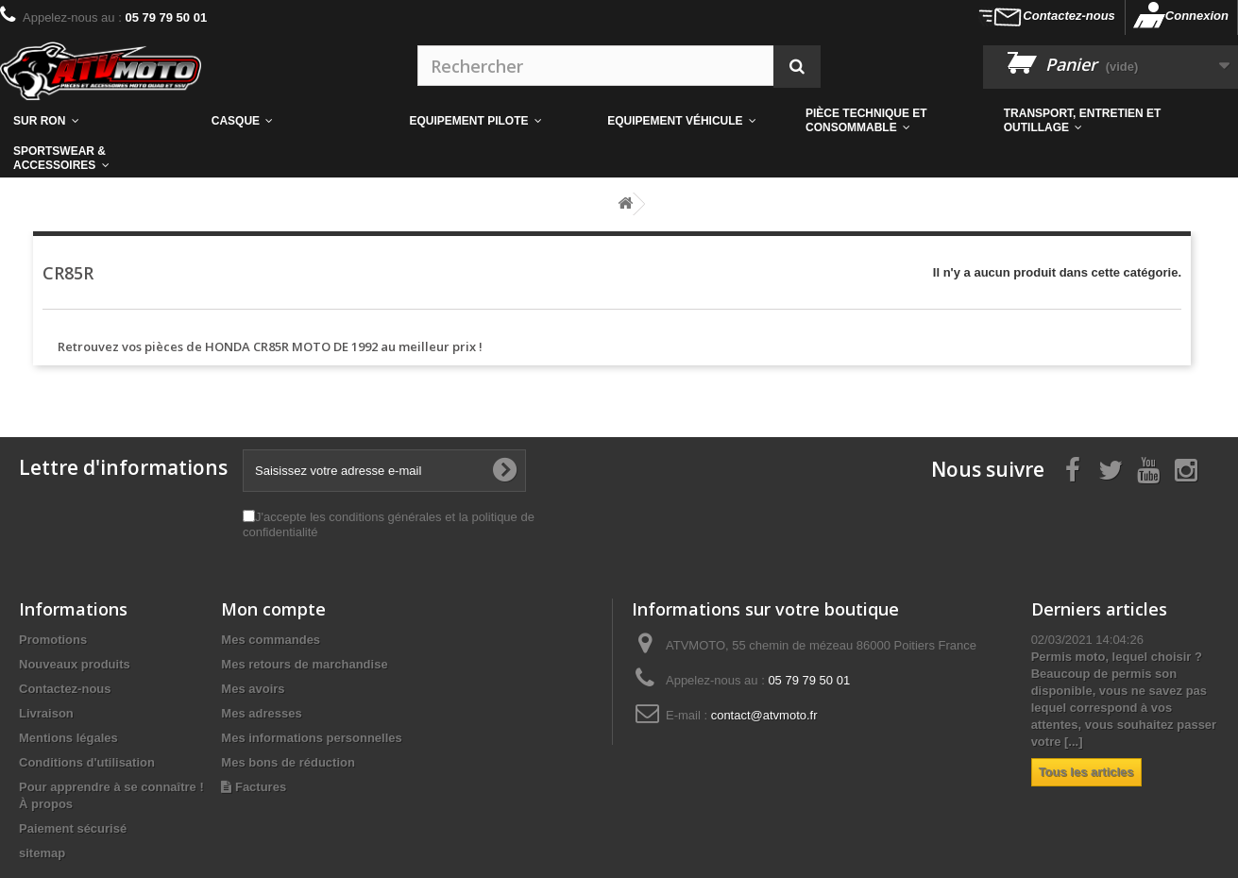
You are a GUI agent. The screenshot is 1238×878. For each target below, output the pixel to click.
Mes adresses (261, 713)
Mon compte (273, 609)
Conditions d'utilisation (87, 762)
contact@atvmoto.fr (764, 715)
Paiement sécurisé (73, 828)
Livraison (46, 713)
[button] (891, 121)
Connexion (1197, 15)
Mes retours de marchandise (304, 664)
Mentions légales (68, 738)
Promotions (53, 640)
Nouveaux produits (74, 664)
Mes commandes (270, 640)
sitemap (42, 853)
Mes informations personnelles (311, 738)
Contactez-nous (1069, 15)
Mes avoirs (252, 689)
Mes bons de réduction (288, 762)
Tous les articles (1086, 772)
